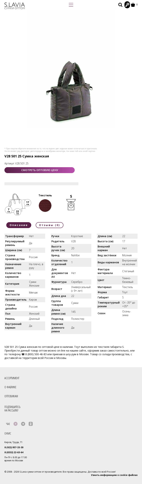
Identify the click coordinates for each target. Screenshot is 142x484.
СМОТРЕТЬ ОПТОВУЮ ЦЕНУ (39, 170)
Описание (19, 225)
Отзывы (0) (49, 225)
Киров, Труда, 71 (13, 442)
